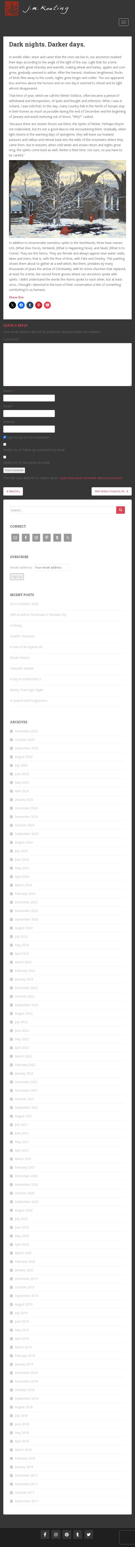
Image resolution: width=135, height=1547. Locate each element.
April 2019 (22, 1338)
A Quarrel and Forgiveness (28, 700)
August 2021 (24, 1116)
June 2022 (22, 1030)
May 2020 (22, 1236)
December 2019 (26, 1279)
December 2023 (26, 902)
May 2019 (22, 1330)
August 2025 (24, 757)
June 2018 (22, 1424)
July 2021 (21, 1125)
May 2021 (22, 1142)
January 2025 (24, 799)
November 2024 (26, 817)
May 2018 (22, 1433)
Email (8, 406)
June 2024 (22, 859)
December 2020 (26, 1176)
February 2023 (25, 971)
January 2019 (24, 1364)
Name (9, 391)
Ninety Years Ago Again (26, 690)
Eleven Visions (20, 657)
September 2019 (26, 1296)
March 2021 (23, 1159)
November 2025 (26, 731)
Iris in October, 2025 (24, 604)
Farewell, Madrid (21, 668)
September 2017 (26, 1501)
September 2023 (26, 919)
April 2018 (22, 1441)
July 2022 (21, 1022)
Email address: (21, 567)
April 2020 (22, 1244)
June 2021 (22, 1133)
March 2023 (23, 962)
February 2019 (25, 1356)
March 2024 (23, 885)
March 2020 (23, 1253)
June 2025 (22, 774)
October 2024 (24, 825)
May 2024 (22, 868)
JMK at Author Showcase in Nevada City (38, 614)
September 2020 (26, 1202)
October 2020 (24, 1193)
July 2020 (21, 1219)
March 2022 (23, 1056)
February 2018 (25, 1458)
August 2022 (24, 1013)
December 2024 (26, 808)
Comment (11, 339)
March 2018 (23, 1450)
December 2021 (26, 1082)
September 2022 (26, 1005)
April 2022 (22, 1048)
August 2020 (24, 1210)
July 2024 (21, 851)
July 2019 (21, 1313)
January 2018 (24, 1467)
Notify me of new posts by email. (26, 462)
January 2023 (24, 979)
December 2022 (26, 988)
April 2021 (22, 1150)
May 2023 (22, 945)
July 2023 (21, 936)
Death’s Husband (22, 636)
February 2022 (25, 1065)
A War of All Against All (26, 647)
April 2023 (22, 953)
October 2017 (24, 1492)
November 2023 (26, 911)
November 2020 (26, 1184)
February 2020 (25, 1261)
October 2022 (24, 996)
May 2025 (22, 782)
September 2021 (26, 1107)
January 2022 (24, 1073)
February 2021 (25, 1167)
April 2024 (22, 876)
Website (9, 422)
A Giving (15, 625)
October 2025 (24, 740)
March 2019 (23, 1347)
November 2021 (26, 1090)
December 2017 (26, 1475)
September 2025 (26, 748)
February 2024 (25, 894)
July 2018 (21, 1415)
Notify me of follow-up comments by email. (34, 450)
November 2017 (26, 1484)
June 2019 (22, 1321)
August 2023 (24, 928)
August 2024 (24, 842)
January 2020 (24, 1270)
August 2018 (24, 1407)
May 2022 (22, 1039)
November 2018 (26, 1381)
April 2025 (22, 791)
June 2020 (22, 1227)
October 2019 (24, 1287)
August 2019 (24, 1304)
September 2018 (26, 1398)
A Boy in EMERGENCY (25, 679)
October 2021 (24, 1099)
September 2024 (26, 834)
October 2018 (24, 1390)
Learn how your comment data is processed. (91, 478)
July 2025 (21, 765)
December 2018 (26, 1373)
